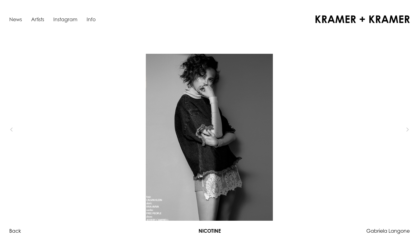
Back (15, 231)
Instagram (65, 19)
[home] (362, 19)
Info (91, 19)
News (15, 19)
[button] (21, 129)
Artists (37, 19)
